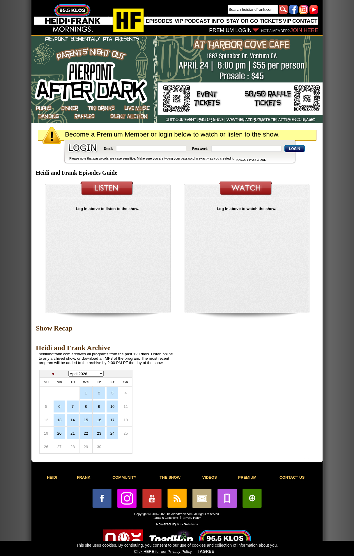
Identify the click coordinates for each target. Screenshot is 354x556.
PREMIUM (247, 477)
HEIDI (52, 477)
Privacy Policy (192, 517)
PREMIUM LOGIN (230, 30)
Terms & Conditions (165, 517)
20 (59, 433)
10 (112, 406)
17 (112, 420)
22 (86, 433)
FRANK (84, 477)
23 (99, 433)
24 (112, 433)
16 (99, 420)
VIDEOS (209, 477)
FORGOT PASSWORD (251, 159)
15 (86, 420)
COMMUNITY (124, 477)
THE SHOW (170, 477)
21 (72, 433)
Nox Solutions (187, 524)
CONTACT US (292, 477)
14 (72, 420)
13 (59, 420)
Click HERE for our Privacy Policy (163, 551)
